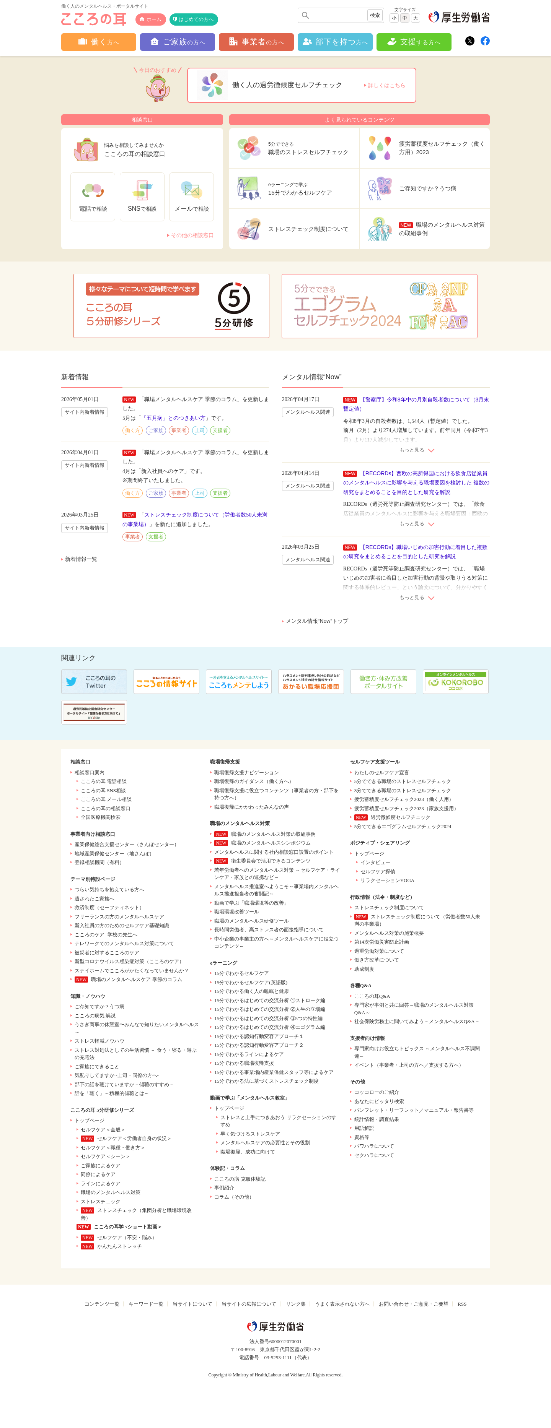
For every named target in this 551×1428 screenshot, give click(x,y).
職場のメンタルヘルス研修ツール (251, 921)
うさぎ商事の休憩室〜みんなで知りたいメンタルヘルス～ (137, 1028)
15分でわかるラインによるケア (249, 1054)
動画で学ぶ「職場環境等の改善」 (251, 903)
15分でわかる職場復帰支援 (244, 1063)
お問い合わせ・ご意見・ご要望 (413, 1304)
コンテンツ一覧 (102, 1304)
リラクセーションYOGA (387, 880)
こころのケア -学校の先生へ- (107, 934)
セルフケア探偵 (377, 871)
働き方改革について (376, 960)
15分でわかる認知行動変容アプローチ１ (259, 1036)
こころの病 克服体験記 (239, 1179)
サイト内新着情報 (84, 412)
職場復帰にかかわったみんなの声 (251, 807)
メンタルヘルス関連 (307, 412)
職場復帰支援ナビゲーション (246, 772)
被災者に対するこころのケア (107, 952)
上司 (200, 430)
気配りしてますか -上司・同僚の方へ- (117, 1075)
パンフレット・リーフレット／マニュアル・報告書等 (414, 1110)
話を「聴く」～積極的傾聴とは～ (112, 1093)
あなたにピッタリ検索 (379, 1101)
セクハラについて (374, 1155)
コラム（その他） (234, 1197)
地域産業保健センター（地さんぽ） (114, 853)
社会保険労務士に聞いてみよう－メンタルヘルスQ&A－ (417, 1021)
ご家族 (155, 430)
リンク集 (296, 1304)
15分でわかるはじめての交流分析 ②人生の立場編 (269, 1009)
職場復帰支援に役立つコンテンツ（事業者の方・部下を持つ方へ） (276, 794)
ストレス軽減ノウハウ (99, 1041)
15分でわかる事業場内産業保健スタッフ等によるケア (274, 1072)
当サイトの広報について (249, 1304)
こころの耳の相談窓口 (105, 808)
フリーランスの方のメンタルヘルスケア (119, 917)
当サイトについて (192, 1304)
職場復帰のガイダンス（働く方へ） (254, 781)
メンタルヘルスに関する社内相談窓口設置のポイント (274, 852)
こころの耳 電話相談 (104, 781)
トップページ (89, 1120)
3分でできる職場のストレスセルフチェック (403, 790)
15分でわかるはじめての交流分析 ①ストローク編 (269, 1000)
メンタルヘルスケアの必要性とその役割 (265, 1142)
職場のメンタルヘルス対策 (110, 1192)
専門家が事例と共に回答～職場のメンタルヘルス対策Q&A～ (414, 1008)
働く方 (132, 430)
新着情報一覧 (81, 559)
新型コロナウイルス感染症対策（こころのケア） (129, 961)
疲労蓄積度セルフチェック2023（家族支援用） (406, 808)
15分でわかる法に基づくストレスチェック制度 (266, 1081)
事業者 (178, 430)
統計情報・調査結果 (376, 1119)
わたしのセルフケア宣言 (381, 772)
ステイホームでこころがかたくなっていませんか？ (132, 970)
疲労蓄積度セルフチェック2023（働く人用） (404, 799)
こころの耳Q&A (372, 996)
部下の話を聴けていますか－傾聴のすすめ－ (124, 1084)
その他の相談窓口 (192, 235)
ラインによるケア (101, 1183)
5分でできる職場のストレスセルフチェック (403, 781)
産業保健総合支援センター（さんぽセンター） (127, 844)
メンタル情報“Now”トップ (317, 621)
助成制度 (364, 969)
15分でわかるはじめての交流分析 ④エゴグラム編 (269, 1027)
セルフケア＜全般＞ (103, 1129)
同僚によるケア (98, 1174)
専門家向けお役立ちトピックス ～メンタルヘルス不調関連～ (417, 1052)
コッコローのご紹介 (376, 1092)
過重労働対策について (379, 951)
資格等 (361, 1137)
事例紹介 (224, 1188)
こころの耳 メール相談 (106, 799)
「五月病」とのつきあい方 (173, 418)
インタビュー (375, 862)
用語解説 (364, 1128)
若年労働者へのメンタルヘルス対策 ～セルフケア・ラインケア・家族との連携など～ (277, 874)
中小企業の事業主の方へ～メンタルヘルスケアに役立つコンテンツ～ (276, 942)
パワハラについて (374, 1146)
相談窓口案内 (89, 772)
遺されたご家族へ (94, 899)
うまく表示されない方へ (342, 1304)
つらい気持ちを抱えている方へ (109, 889)
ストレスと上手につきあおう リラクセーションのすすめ (278, 1121)
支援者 (220, 430)
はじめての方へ (196, 19)
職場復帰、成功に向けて (247, 1152)
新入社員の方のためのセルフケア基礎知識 (122, 925)
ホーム (154, 19)
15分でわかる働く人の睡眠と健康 (251, 991)
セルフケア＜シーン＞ (105, 1156)
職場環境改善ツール (236, 912)
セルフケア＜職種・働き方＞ (113, 1147)
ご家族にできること (97, 1066)
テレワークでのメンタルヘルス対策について (124, 943)
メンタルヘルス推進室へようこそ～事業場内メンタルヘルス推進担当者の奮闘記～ (276, 890)
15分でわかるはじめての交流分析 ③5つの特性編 (268, 1018)
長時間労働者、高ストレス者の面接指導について (269, 930)
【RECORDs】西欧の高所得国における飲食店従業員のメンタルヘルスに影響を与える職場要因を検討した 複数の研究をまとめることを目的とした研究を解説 (416, 482)
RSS (462, 1304)
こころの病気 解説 (95, 1016)
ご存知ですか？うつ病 (99, 1006)
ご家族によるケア (101, 1165)
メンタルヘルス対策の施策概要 (389, 933)
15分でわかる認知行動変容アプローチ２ (259, 1045)
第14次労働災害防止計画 (381, 942)
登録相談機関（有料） (99, 862)
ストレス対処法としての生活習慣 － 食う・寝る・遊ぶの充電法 (136, 1054)
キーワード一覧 (146, 1304)
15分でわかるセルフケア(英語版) (250, 982)
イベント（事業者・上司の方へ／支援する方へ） (409, 1065)
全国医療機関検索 (101, 817)
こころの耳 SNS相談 (103, 790)
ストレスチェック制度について (389, 907)
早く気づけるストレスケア (250, 1134)
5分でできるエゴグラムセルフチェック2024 (403, 826)
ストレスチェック (101, 1201)
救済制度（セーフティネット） (109, 907)
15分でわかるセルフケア (241, 973)
